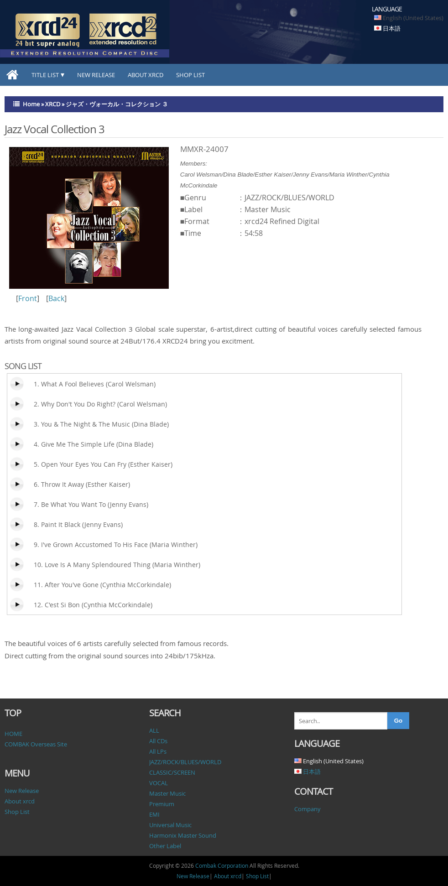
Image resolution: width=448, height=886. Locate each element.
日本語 (392, 28)
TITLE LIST (45, 75)
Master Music (167, 793)
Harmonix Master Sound (182, 835)
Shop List (190, 75)
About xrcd (145, 75)
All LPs (158, 751)
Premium (161, 804)
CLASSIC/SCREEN (172, 772)
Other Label (165, 846)
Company (307, 809)
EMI (154, 814)
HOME (13, 734)
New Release (96, 75)
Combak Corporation (221, 865)
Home (31, 104)
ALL (154, 730)
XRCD (52, 104)
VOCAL (158, 783)
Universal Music (170, 825)
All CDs (158, 741)
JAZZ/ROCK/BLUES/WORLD (185, 762)
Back (56, 298)
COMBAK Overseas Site (36, 744)
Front (27, 298)
